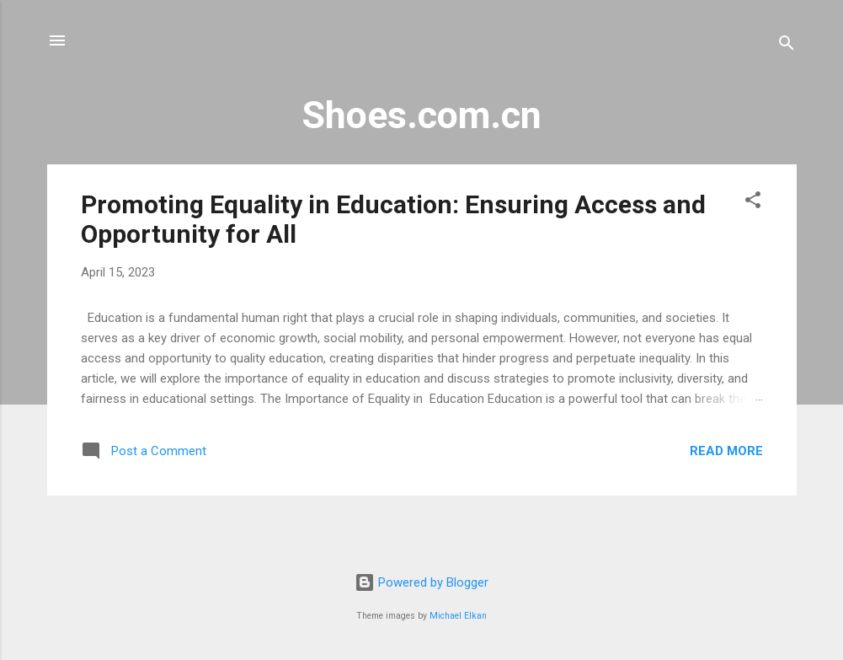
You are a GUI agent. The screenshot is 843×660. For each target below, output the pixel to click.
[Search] (786, 46)
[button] (753, 203)
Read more (726, 451)
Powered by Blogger (421, 582)
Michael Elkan (458, 615)
